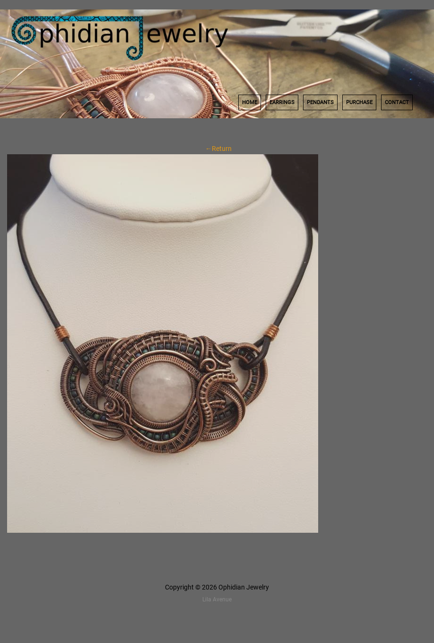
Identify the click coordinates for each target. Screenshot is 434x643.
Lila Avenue (217, 599)
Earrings (282, 102)
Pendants (320, 102)
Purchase (359, 102)
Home (249, 102)
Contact (397, 102)
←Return (217, 148)
